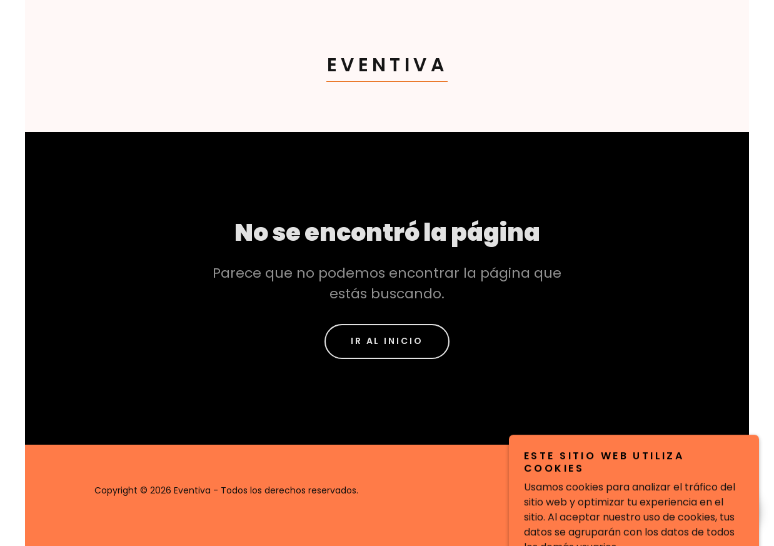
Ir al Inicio (387, 341)
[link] (387, 68)
